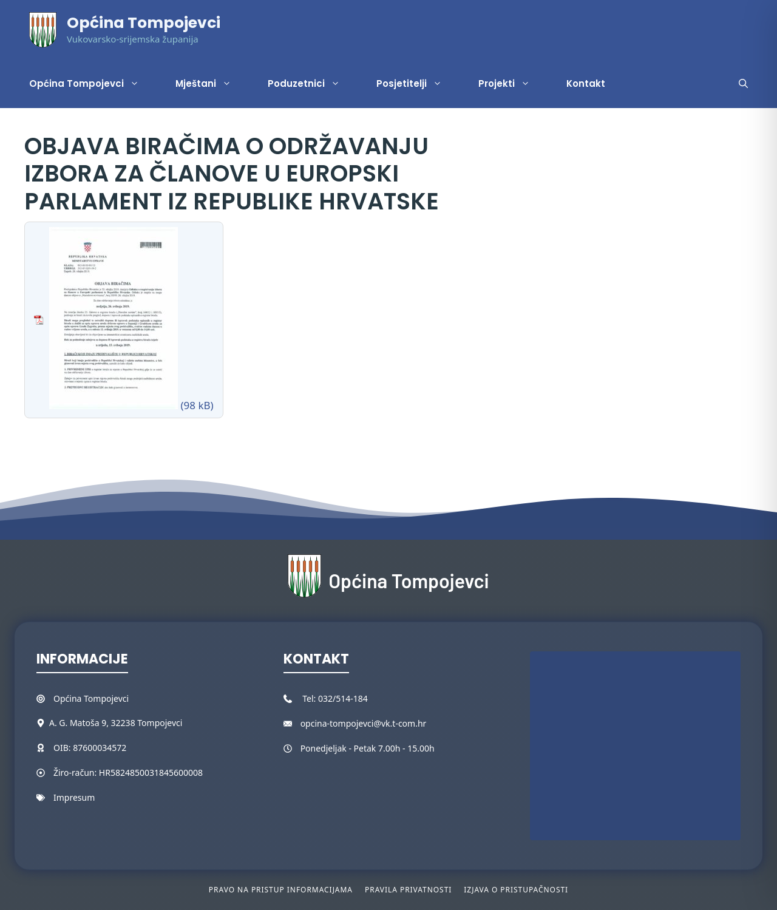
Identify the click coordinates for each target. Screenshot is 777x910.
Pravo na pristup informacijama (281, 890)
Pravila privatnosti (408, 890)
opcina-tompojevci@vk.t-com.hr (363, 723)
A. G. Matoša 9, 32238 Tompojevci (115, 722)
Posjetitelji (418, 83)
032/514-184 (343, 698)
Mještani (212, 83)
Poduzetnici (313, 83)
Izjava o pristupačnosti (516, 890)
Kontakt (585, 83)
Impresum (74, 797)
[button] (743, 83)
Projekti (513, 83)
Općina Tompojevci (143, 22)
